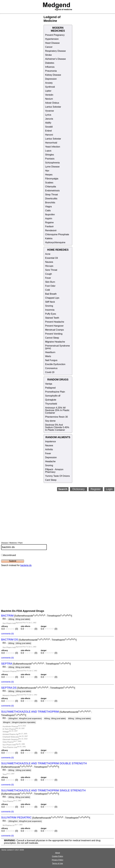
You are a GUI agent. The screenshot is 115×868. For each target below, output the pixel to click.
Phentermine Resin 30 (56, 417)
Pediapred (50, 388)
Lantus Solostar (53, 107)
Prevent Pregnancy (55, 35)
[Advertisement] (55, 512)
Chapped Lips (52, 298)
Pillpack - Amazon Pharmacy (54, 470)
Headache (50, 461)
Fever (48, 278)
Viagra (48, 206)
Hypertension (52, 39)
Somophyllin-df (52, 396)
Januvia (49, 119)
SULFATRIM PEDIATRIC (16, 817)
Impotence (50, 441)
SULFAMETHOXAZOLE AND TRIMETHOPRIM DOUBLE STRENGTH (44, 763)
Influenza (49, 67)
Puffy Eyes (50, 314)
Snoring (49, 306)
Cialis (48, 210)
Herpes (49, 174)
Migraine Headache (55, 342)
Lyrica (48, 115)
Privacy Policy (57, 860)
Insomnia (49, 310)
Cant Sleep (50, 480)
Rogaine (49, 222)
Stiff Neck (50, 302)
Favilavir (49, 226)
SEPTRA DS (9, 687)
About (57, 853)
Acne (47, 254)
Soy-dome (50, 421)
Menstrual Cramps (54, 330)
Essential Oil (51, 258)
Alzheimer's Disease (55, 59)
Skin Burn (50, 282)
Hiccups (49, 266)
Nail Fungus (51, 360)
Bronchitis (50, 202)
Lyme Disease (52, 166)
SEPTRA (6, 663)
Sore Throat (51, 270)
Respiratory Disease (55, 51)
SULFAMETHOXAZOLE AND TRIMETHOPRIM (30, 711)
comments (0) (7, 633)
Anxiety (49, 83)
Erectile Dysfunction (55, 364)
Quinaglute (50, 400)
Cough (48, 274)
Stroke (48, 55)
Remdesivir (51, 230)
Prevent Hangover (54, 326)
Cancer (49, 47)
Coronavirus (51, 368)
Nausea (49, 262)
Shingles (49, 154)
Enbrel (48, 131)
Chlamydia (50, 186)
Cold (47, 290)
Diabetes (49, 63)
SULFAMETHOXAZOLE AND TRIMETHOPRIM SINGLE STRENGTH (43, 790)
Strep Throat (51, 194)
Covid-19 (49, 372)
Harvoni (49, 135)
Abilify (48, 123)
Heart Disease (52, 43)
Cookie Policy (57, 856)
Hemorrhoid (51, 142)
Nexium (49, 99)
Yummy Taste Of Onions (57, 476)
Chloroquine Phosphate (57, 234)
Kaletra (48, 238)
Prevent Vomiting (54, 334)
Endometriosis (52, 190)
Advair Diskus (52, 103)
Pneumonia (51, 71)
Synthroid (50, 87)
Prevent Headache (54, 322)
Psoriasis (49, 158)
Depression (51, 79)
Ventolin (49, 95)
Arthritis (49, 449)
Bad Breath (51, 294)
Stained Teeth (52, 318)
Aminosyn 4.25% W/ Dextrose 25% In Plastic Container (57, 410)
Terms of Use (57, 863)
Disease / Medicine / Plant (11, 543)
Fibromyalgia (51, 178)
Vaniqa (48, 384)
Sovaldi (49, 127)
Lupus (48, 150)
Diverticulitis (51, 198)
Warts (48, 356)
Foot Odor (50, 286)
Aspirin (48, 218)
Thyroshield (51, 404)
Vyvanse (49, 111)
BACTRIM (7, 615)
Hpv (47, 170)
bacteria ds (25, 565)
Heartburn (50, 352)
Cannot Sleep (52, 338)
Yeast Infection (52, 146)
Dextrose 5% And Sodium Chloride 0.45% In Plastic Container (57, 427)
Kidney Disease (53, 75)
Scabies (49, 182)
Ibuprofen (50, 214)
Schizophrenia (52, 162)
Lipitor (48, 91)
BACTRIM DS (9, 639)
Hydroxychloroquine (55, 242)
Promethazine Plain (55, 392)
